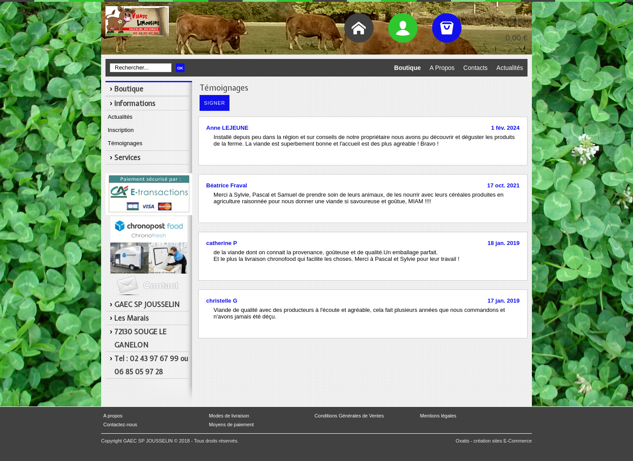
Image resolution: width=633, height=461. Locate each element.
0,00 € (517, 37)
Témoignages (125, 143)
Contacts (475, 67)
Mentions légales (438, 415)
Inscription (121, 130)
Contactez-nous (120, 424)
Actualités (509, 67)
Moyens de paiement (231, 424)
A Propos (442, 67)
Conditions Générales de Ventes (349, 415)
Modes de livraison (229, 415)
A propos (112, 415)
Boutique (407, 67)
